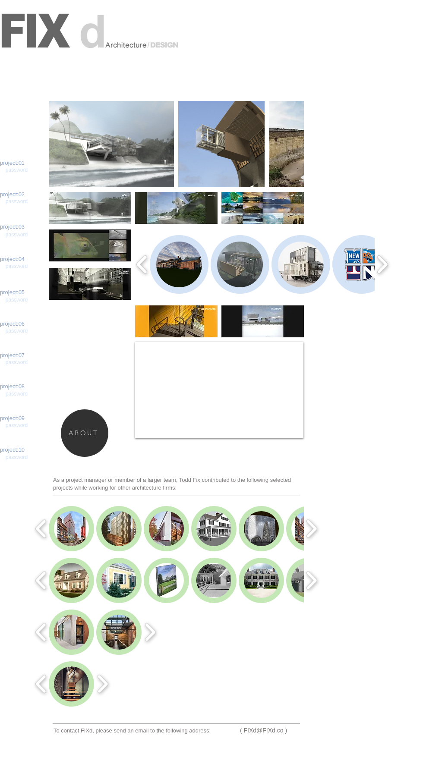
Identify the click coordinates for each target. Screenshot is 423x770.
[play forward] (293, 144)
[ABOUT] (84, 433)
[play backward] (59, 144)
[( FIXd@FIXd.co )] (263, 731)
